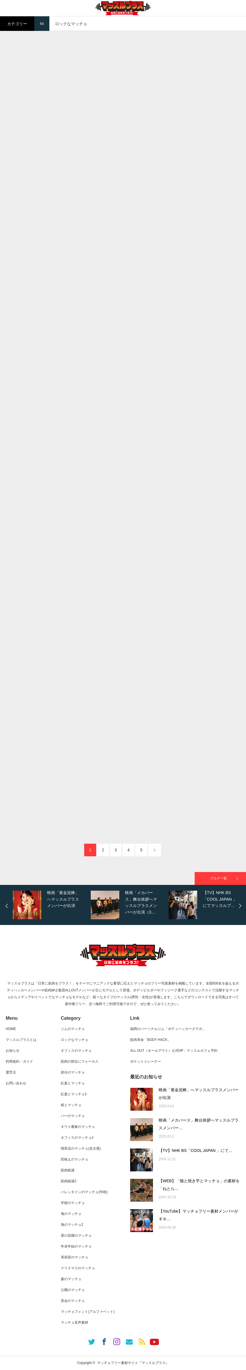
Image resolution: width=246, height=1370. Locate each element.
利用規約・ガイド (19, 1061)
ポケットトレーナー (145, 1061)
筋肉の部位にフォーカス (79, 1061)
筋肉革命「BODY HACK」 (150, 1040)
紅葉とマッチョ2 (74, 1094)
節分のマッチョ (73, 1072)
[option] (50, 905)
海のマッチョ (71, 1214)
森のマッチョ (71, 1279)
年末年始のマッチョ (76, 1246)
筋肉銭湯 (67, 1170)
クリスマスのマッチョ (78, 1268)
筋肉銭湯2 (68, 1181)
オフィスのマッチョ (76, 1051)
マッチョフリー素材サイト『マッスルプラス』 (133, 1363)
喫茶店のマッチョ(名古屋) (81, 1148)
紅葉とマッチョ (73, 1083)
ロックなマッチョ (74, 1040)
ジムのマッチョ (73, 1029)
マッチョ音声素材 (74, 1322)
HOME (11, 1029)
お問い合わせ (16, 1083)
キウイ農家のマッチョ (78, 1127)
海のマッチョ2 (72, 1225)
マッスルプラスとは (21, 1040)
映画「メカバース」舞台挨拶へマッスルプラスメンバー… (199, 1124)
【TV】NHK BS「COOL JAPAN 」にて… (196, 1150)
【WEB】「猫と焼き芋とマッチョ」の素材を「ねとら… (199, 1185)
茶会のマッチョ (73, 1301)
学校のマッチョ (73, 1203)
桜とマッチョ (71, 1105)
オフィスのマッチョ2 (77, 1138)
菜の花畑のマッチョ (76, 1235)
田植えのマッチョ (74, 1159)
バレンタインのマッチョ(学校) (84, 1192)
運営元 (11, 1072)
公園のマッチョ (73, 1290)
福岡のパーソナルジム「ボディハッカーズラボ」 (167, 1029)
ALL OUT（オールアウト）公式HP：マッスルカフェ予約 (173, 1051)
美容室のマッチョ (74, 1257)
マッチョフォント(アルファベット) (87, 1312)
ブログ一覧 (218, 878)
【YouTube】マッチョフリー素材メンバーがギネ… (198, 1215)
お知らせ (12, 1051)
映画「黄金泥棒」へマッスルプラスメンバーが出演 (199, 1094)
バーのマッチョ (73, 1116)
